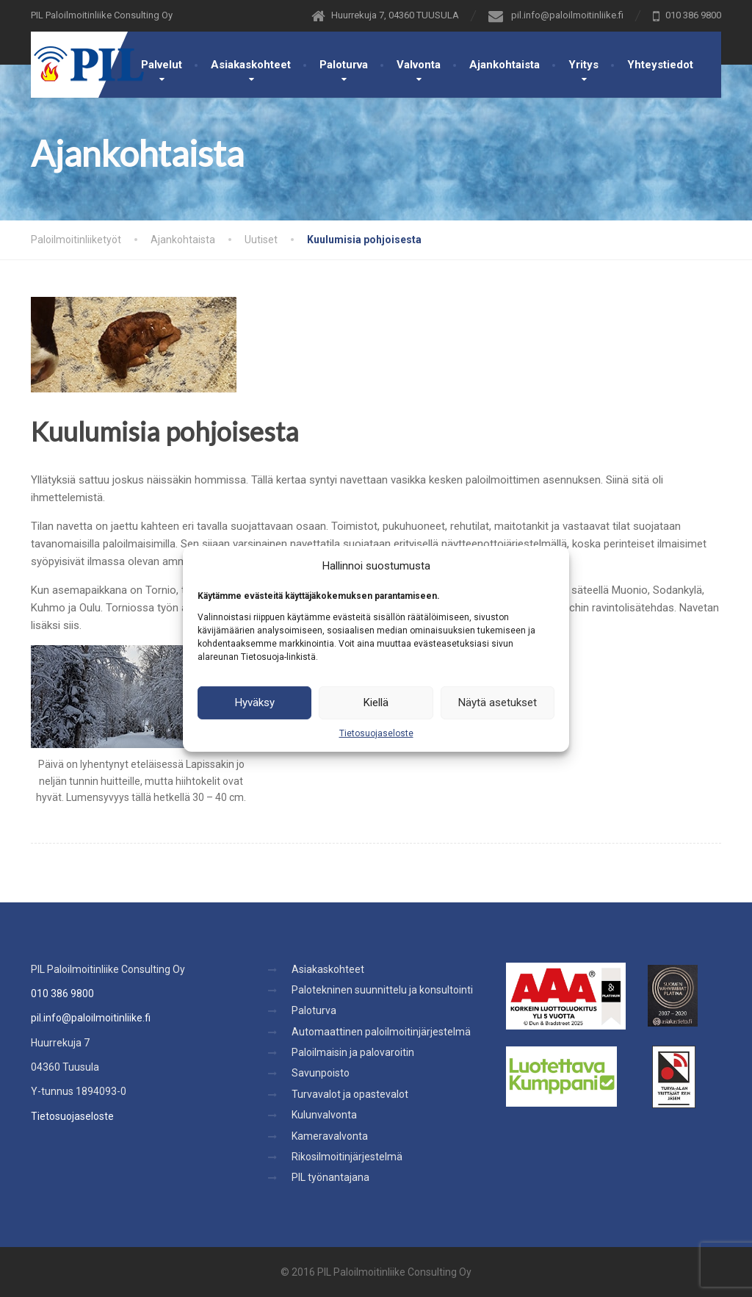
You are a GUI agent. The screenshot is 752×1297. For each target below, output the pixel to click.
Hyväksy (255, 702)
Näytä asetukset (497, 702)
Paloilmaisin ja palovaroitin (353, 1052)
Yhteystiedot (660, 64)
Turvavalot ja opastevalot (350, 1094)
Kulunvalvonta (324, 1115)
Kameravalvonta (330, 1136)
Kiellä (376, 702)
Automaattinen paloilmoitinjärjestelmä (381, 1032)
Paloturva (343, 64)
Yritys (583, 64)
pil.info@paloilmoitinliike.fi (91, 1018)
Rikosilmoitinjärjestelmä (347, 1157)
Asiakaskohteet (251, 64)
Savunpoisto (321, 1073)
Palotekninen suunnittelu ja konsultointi (382, 990)
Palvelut (161, 64)
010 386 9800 (62, 993)
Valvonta (419, 64)
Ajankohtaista (504, 64)
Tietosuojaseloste (376, 732)
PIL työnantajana (330, 1177)
